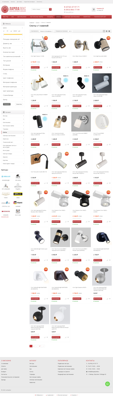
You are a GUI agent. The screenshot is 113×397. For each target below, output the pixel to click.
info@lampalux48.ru (93, 371)
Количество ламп (13, 52)
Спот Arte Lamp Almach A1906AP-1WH (39, 95)
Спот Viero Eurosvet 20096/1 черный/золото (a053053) (59, 249)
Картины (5, 160)
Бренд (13, 99)
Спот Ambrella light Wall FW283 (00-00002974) (59, 288)
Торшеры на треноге (64, 371)
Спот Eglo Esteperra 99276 (79, 287)
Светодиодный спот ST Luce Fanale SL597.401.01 (59, 56)
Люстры (5, 17)
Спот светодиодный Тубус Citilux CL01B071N (80, 95)
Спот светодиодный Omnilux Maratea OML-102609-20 (38, 211)
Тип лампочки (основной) (13, 56)
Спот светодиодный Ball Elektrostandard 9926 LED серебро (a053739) (99, 289)
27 (39, 346)
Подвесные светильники (65, 366)
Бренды (3, 380)
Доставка (19, 1)
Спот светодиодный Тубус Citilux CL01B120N (100, 95)
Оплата (13, 1)
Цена (13, 28)
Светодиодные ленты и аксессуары (9, 146)
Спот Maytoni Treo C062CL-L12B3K (79, 211)
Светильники (21, 17)
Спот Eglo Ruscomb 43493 (100, 56)
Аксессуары (6, 150)
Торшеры (50, 17)
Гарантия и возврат (29, 1)
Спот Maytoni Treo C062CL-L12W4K (59, 211)
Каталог (7, 112)
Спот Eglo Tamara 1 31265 (37, 56)
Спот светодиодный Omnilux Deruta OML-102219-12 (101, 172)
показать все (5, 217)
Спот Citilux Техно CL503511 (80, 56)
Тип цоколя (13, 61)
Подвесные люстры (63, 363)
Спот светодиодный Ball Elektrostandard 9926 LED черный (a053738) (37, 327)
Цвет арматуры (13, 91)
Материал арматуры (13, 86)
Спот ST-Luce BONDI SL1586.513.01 (98, 134)
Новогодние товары (9, 163)
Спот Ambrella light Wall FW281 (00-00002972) (101, 249)
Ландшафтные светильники (66, 374)
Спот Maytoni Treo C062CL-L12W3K (100, 211)
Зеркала (5, 157)
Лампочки (86, 17)
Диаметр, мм (13, 43)
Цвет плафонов (13, 78)
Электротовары (7, 153)
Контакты (39, 1)
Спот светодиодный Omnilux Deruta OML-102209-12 (80, 172)
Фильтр (7, 24)
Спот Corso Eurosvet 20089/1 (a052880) (80, 134)
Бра (12, 17)
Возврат (3, 371)
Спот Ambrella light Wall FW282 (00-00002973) (39, 288)
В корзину (35, 67)
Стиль (13, 74)
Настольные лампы (36, 17)
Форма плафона (13, 69)
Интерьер (13, 65)
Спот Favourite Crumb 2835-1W (39, 172)
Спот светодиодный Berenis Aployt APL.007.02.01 (59, 172)
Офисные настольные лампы (66, 369)
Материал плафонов (13, 82)
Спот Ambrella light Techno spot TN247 (39, 249)
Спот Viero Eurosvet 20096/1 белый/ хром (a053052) (80, 249)
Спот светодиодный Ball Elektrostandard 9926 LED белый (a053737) (60, 327)
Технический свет (100, 17)
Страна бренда (13, 95)
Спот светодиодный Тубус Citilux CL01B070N (59, 95)
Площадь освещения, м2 (13, 39)
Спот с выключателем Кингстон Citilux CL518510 (58, 134)
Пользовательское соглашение (10, 377)
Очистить (19, 104)
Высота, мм (13, 48)
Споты (58, 17)
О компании (5, 1)
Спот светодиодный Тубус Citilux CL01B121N (38, 134)
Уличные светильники (72, 17)
